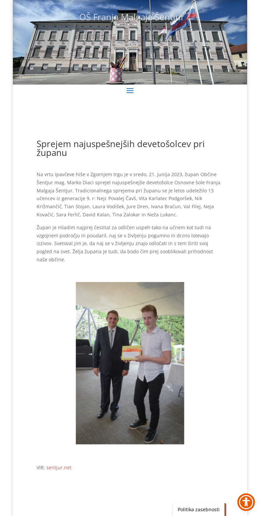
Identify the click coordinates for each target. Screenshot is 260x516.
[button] (130, 90)
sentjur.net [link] (58, 467)
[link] (130, 363)
